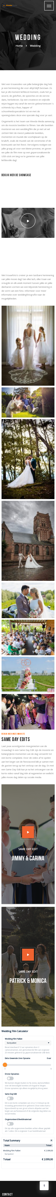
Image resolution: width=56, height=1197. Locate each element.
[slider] (5, 1065)
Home (19, 45)
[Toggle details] (51, 1140)
